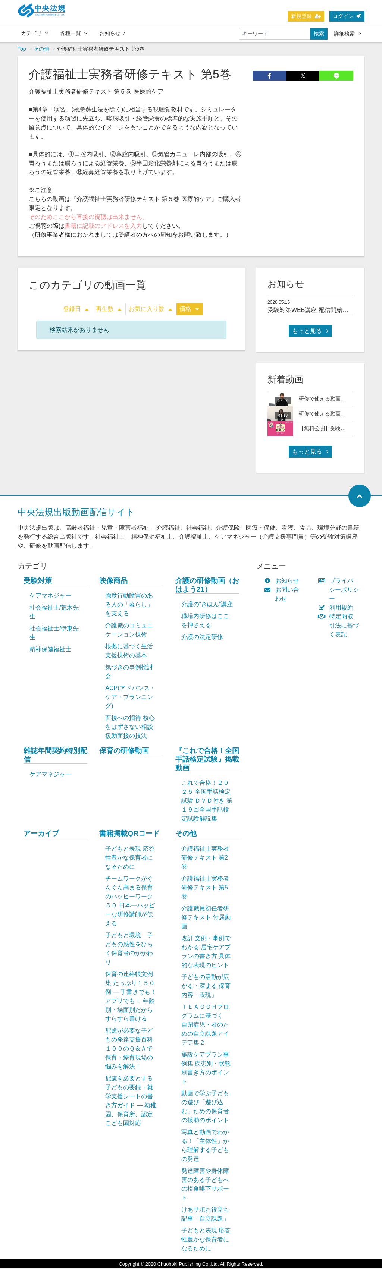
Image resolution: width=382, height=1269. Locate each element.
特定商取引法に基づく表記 (340, 626)
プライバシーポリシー (340, 590)
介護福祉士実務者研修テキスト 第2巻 (205, 858)
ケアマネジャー (50, 596)
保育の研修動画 (124, 751)
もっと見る (310, 331)
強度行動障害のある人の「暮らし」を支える (129, 605)
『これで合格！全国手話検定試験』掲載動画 (207, 759)
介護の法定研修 (202, 637)
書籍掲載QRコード (129, 834)
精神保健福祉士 (50, 650)
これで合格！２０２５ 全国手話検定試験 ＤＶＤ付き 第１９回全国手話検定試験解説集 (206, 801)
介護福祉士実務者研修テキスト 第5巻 (205, 888)
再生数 (108, 309)
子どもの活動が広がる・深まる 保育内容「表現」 (206, 986)
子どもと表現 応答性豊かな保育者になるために (129, 858)
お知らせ (112, 33)
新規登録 (306, 16)
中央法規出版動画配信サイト (76, 513)
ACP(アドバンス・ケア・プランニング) (130, 698)
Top (22, 50)
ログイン (347, 16)
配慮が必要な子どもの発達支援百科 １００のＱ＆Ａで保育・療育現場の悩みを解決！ (132, 1049)
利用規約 (337, 608)
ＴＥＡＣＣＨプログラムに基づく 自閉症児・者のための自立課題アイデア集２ (205, 1025)
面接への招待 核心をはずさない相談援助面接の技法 (129, 727)
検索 (319, 34)
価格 (189, 309)
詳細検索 (347, 34)
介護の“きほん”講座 (207, 605)
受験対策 (38, 581)
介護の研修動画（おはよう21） (207, 585)
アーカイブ (41, 834)
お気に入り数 (150, 309)
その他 (41, 50)
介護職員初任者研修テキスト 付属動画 (206, 918)
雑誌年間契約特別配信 (55, 755)
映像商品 (113, 581)
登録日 (75, 309)
